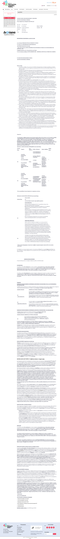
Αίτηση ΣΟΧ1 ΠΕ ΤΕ (21, 506)
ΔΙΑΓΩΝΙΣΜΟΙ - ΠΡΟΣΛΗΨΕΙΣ (43, 9)
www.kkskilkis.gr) (40, 390)
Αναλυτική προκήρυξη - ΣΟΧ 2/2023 (23, 500)
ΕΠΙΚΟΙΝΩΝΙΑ (35, 9)
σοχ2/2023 (55, 14)
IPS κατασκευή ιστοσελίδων (29, 537)
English (43, 5)
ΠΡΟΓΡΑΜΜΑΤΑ (21, 9)
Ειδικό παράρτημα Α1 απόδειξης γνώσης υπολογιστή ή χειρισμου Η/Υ (27, 503)
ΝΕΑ (12, 9)
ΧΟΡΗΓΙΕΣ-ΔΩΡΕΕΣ (29, 9)
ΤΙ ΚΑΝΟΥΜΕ (16, 9)
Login (30, 538)
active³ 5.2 (24, 537)
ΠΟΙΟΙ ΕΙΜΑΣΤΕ (7, 9)
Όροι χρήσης (35, 537)
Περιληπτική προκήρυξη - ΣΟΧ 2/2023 (23, 498)
